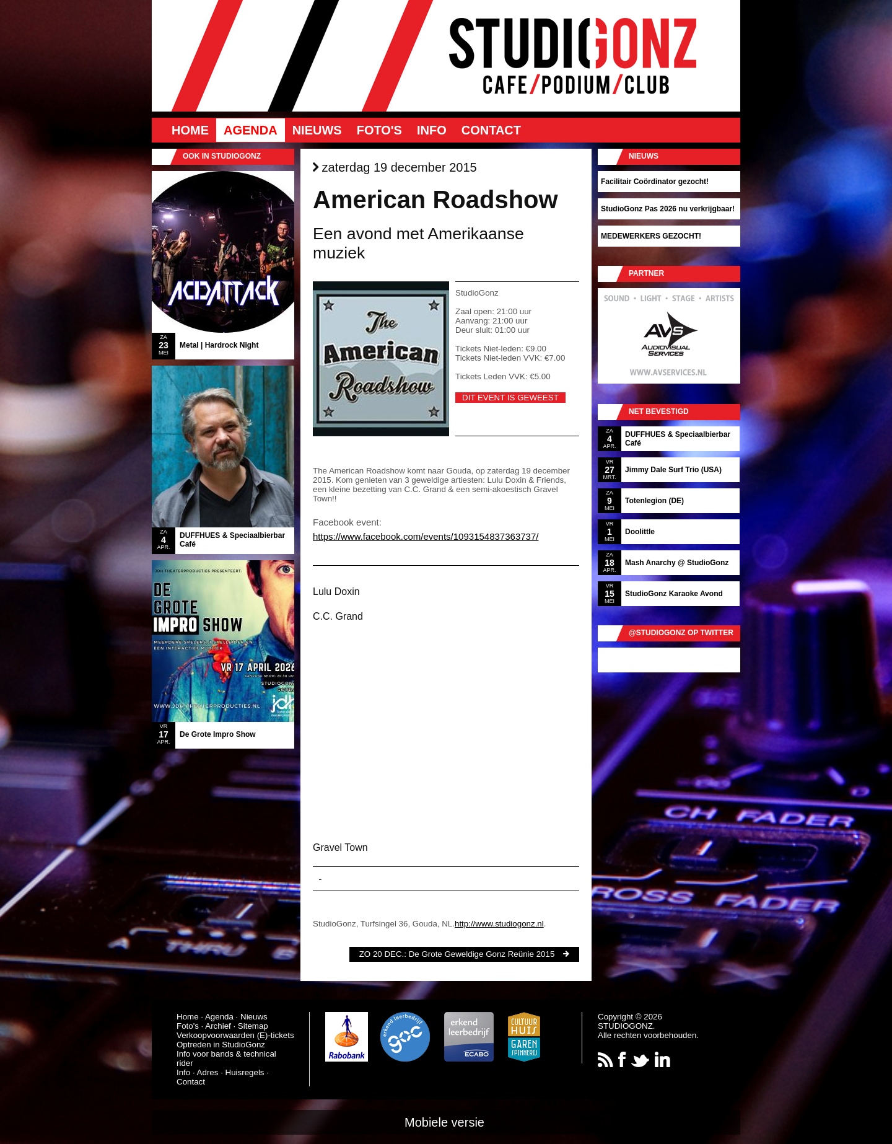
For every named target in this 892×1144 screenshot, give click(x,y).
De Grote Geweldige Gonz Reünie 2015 (482, 954)
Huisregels (245, 1072)
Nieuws (317, 130)
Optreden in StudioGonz (221, 1044)
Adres (208, 1072)
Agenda (251, 130)
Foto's (379, 130)
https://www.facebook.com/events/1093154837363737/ (425, 536)
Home (190, 130)
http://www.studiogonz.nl (499, 923)
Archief (217, 1026)
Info (432, 130)
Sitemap (253, 1026)
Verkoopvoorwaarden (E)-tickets (235, 1035)
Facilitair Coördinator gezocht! (655, 181)
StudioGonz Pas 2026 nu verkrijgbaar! (668, 209)
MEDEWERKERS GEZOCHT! (651, 236)
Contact (491, 130)
